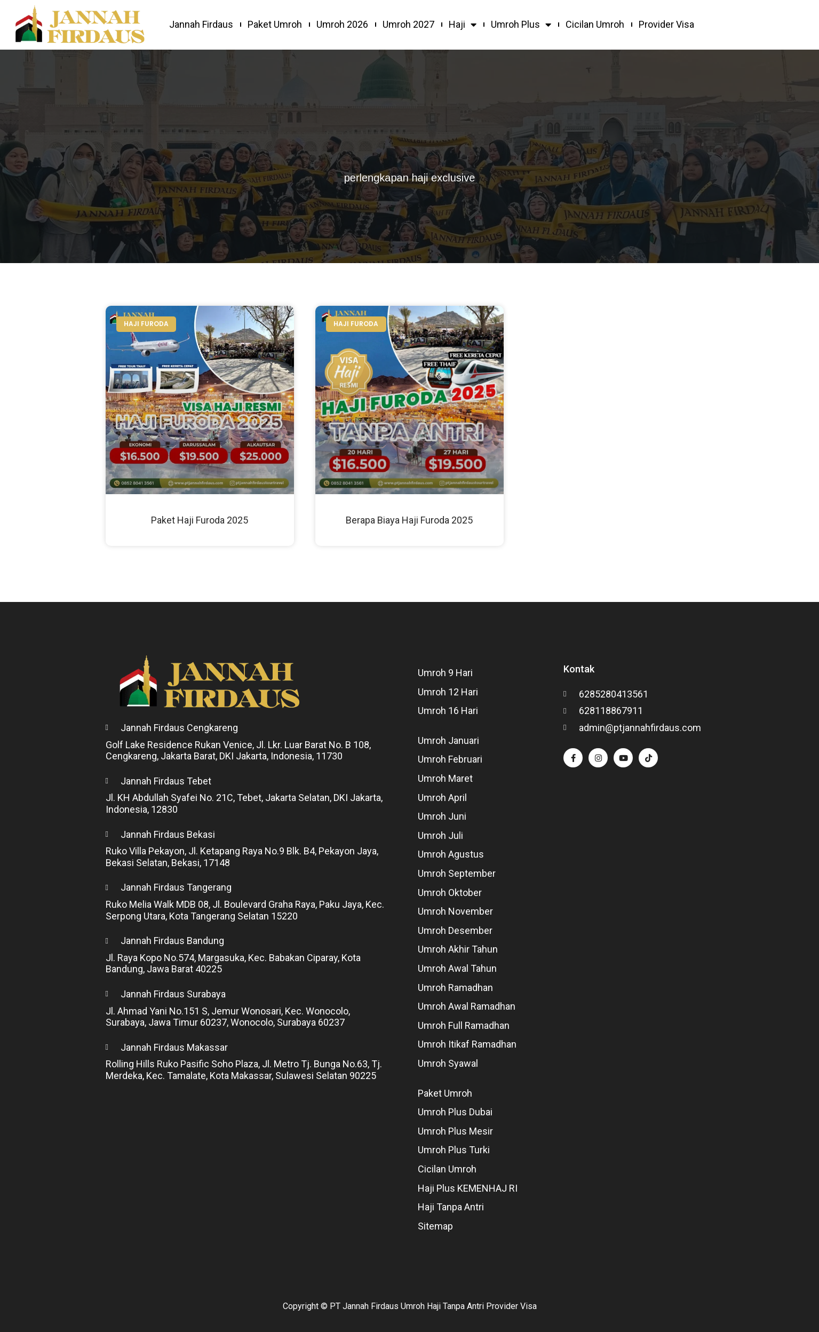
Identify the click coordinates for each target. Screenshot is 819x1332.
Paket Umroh (275, 24)
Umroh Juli (440, 835)
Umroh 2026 (342, 24)
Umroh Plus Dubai (455, 1111)
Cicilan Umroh (595, 24)
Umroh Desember (455, 930)
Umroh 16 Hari (448, 710)
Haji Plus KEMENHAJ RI (468, 1188)
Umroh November (455, 911)
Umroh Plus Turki (454, 1149)
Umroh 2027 (408, 24)
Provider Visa (666, 24)
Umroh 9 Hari (445, 672)
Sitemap (435, 1226)
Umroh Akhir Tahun (458, 949)
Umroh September (457, 873)
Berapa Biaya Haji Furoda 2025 (409, 520)
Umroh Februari (450, 759)
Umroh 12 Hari (448, 691)
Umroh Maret (445, 778)
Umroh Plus (521, 24)
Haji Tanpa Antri (451, 1206)
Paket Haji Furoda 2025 (199, 520)
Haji (462, 24)
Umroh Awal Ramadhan (466, 1006)
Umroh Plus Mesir (455, 1131)
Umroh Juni (442, 816)
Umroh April (442, 797)
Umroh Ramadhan (455, 987)
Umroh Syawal (448, 1063)
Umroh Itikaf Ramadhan (467, 1044)
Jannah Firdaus (201, 24)
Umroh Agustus (451, 854)
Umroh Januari (448, 740)
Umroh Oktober (450, 892)
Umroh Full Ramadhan (464, 1025)
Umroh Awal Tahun (457, 968)
